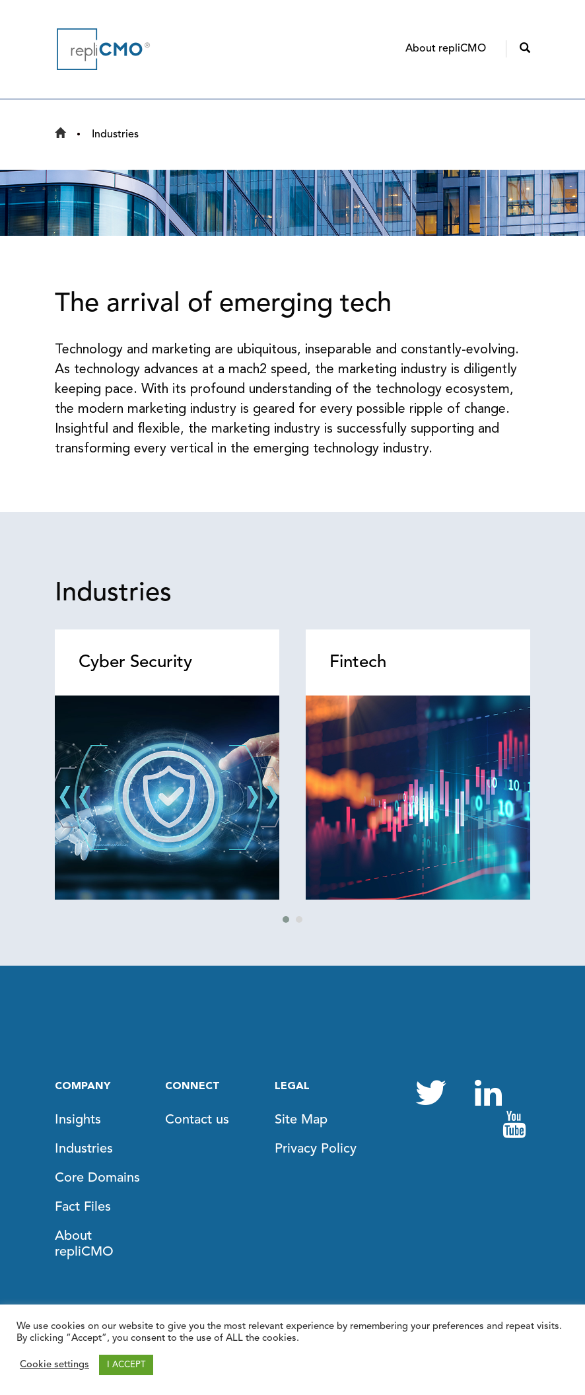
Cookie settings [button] (54, 1365)
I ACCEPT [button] (126, 1365)
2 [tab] (299, 919)
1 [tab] (285, 919)
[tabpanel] (167, 764)
